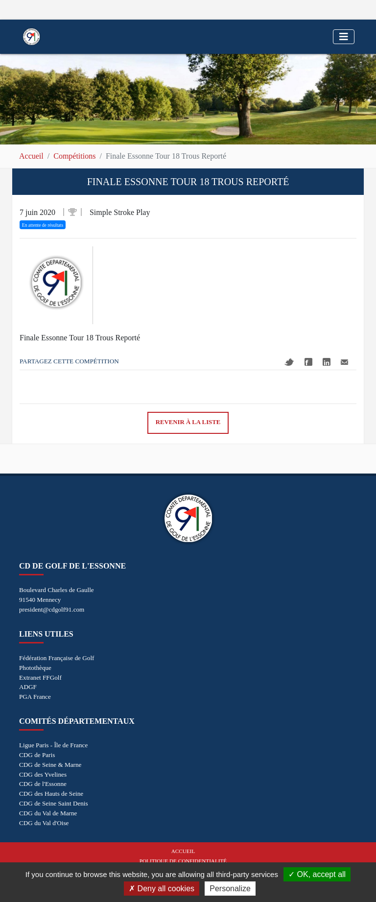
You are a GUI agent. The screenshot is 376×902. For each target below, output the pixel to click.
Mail (344, 362)
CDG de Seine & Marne (50, 764)
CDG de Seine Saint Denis (53, 803)
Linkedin (326, 362)
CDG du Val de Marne (48, 813)
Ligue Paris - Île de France (53, 745)
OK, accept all (317, 874)
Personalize (230, 888)
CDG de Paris (37, 755)
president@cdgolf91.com (51, 609)
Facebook (308, 362)
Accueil (31, 156)
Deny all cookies (161, 888)
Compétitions (74, 156)
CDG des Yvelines (43, 774)
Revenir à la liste (188, 422)
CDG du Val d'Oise (44, 823)
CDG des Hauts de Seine (51, 793)
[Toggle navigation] (343, 36)
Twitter (289, 362)
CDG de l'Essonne (43, 783)
